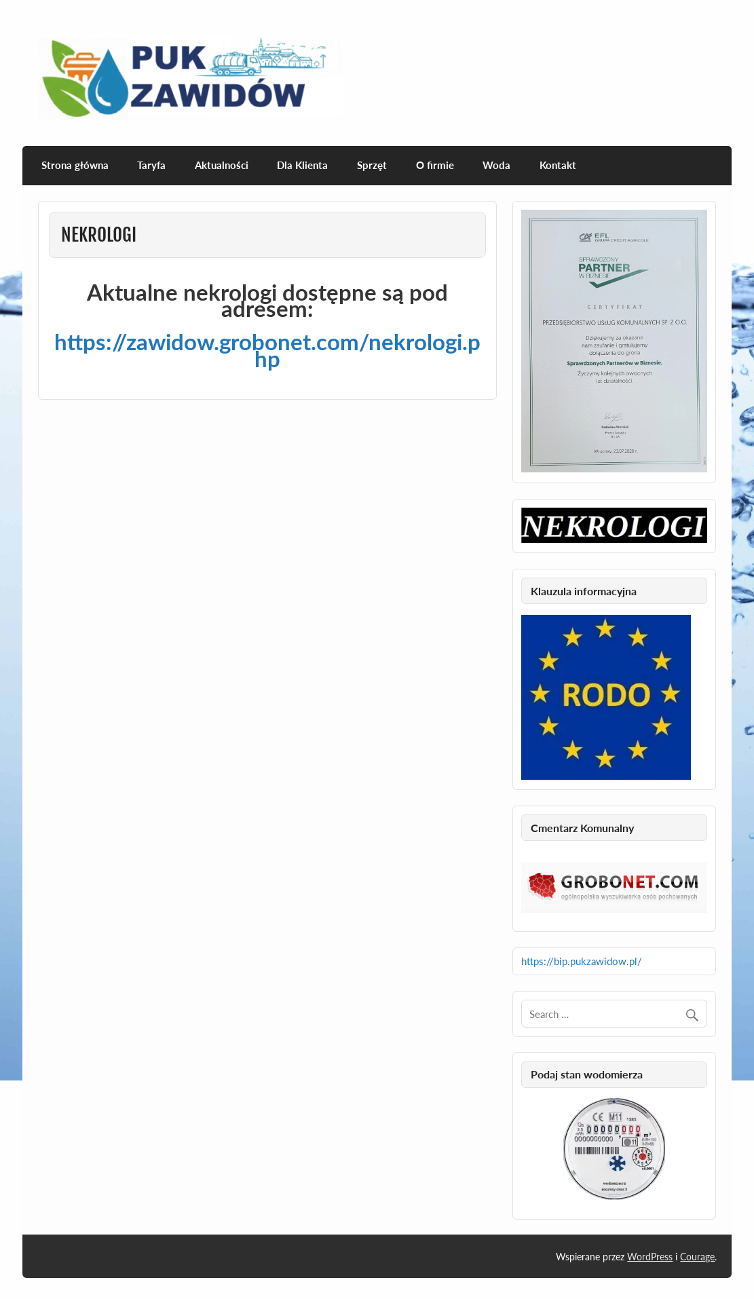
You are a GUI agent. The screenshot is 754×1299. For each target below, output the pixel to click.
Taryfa (151, 165)
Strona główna (75, 165)
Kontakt (558, 165)
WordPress (650, 1256)
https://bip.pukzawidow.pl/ (581, 961)
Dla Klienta (302, 165)
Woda (496, 165)
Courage (697, 1256)
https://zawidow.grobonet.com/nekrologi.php (267, 349)
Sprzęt (372, 165)
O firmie (435, 165)
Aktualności (221, 165)
